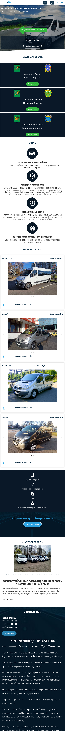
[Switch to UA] (58, 2)
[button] (52, 3)
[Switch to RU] (62, 2)
